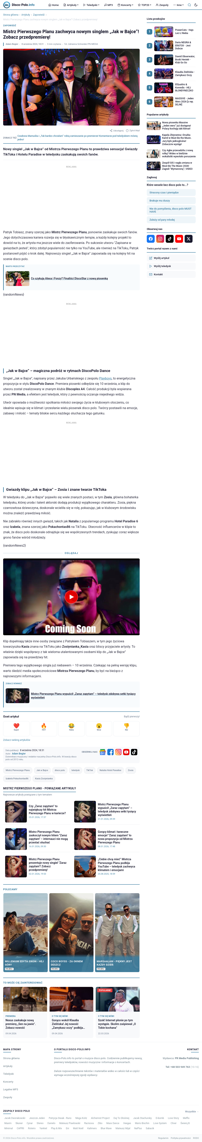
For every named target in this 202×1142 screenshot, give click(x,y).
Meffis (186, 1118)
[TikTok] (134, 752)
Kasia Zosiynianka (44, 778)
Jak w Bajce (42, 770)
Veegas (127, 1123)
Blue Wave (106, 1128)
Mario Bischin (142, 1123)
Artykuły (70, 5)
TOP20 (144, 5)
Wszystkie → (192, 1111)
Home (53, 5)
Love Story (173, 1118)
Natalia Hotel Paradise (110, 770)
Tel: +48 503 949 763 (182, 1066)
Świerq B (185, 1123)
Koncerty (125, 5)
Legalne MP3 (10, 1089)
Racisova (89, 1123)
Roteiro (32, 1128)
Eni (67, 1128)
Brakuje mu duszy (160, 200)
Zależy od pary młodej (162, 219)
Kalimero (92, 1128)
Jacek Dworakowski (14, 1118)
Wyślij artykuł (159, 258)
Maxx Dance (112, 1123)
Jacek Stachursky (142, 1118)
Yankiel (43, 1128)
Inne (178, 5)
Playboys (105, 378)
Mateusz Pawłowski (69, 1123)
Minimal (8, 1128)
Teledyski (91, 5)
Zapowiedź (39, 14)
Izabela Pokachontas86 (17, 778)
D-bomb (160, 1118)
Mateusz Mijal (123, 1128)
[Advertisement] (71, 196)
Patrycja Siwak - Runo (60, 1118)
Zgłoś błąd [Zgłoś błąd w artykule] (133, 130)
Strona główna (10, 14)
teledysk (76, 770)
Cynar (30, 1123)
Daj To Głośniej (121, 1118)
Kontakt (156, 274)
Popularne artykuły (158, 114)
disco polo (60, 770)
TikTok (89, 770)
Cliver (174, 1123)
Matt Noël (78, 1128)
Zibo (100, 1123)
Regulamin (163, 1138)
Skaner (19, 1123)
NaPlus (138, 1128)
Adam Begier (12, 44)
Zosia (130, 770)
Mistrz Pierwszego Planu (18, 770)
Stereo (40, 1123)
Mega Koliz (81, 1118)
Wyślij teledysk (160, 266)
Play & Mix (56, 1128)
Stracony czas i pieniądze (164, 192)
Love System (160, 1123)
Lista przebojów (156, 18)
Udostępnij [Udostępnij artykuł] (116, 130)
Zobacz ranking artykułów (16, 740)
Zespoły (162, 5)
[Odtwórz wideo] (71, 597)
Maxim (7, 1123)
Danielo (51, 1123)
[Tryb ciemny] (196, 5)
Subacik (150, 1128)
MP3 (108, 5)
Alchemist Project (100, 1118)
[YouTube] (126, 752)
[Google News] (102, 752)
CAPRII (20, 1128)
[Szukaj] (189, 5)
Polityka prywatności (181, 1138)
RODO (196, 1138)
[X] (189, 239)
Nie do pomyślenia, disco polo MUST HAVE (171, 210)
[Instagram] (118, 752)
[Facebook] (110, 752)
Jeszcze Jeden (37, 1118)
